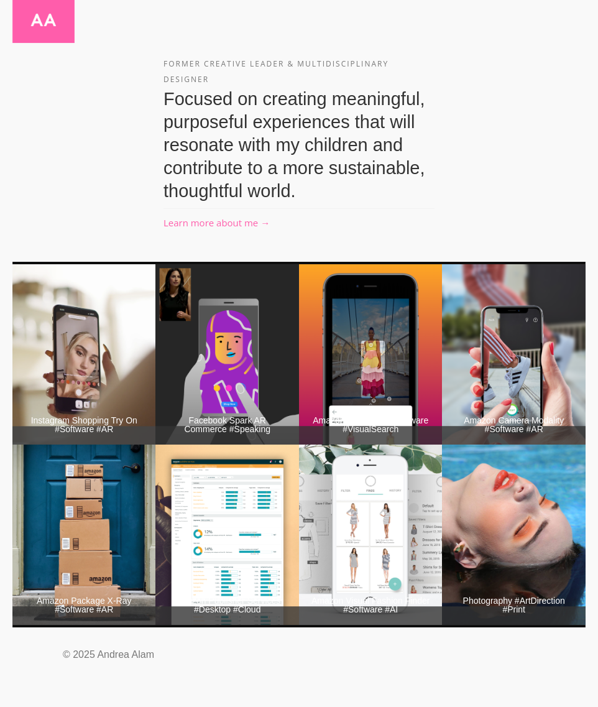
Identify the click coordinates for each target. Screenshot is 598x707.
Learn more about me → (216, 222)
